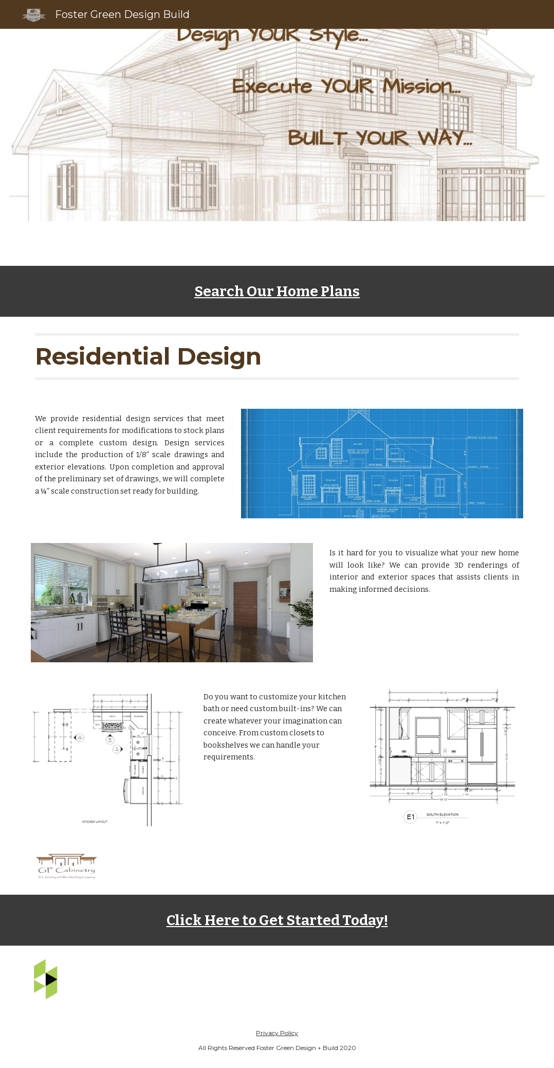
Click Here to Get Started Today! (277, 920)
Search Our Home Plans (277, 291)
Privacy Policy (277, 1033)
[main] (277, 291)
